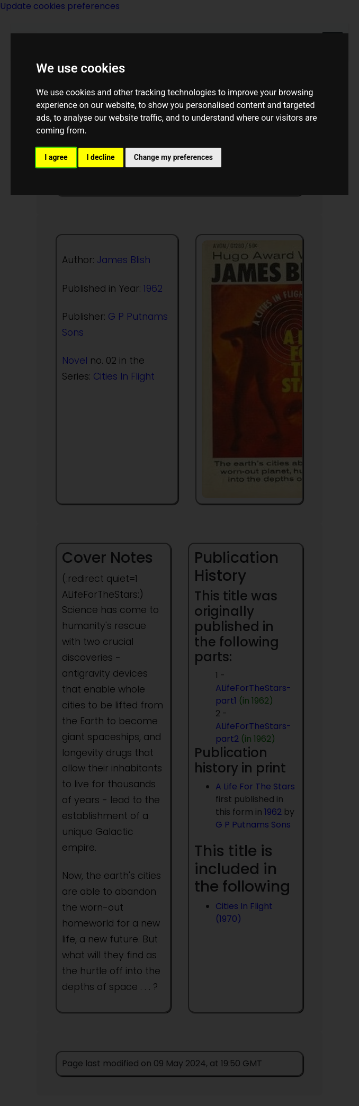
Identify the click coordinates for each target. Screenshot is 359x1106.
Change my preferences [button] (173, 157)
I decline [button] (101, 157)
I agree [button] (55, 157)
